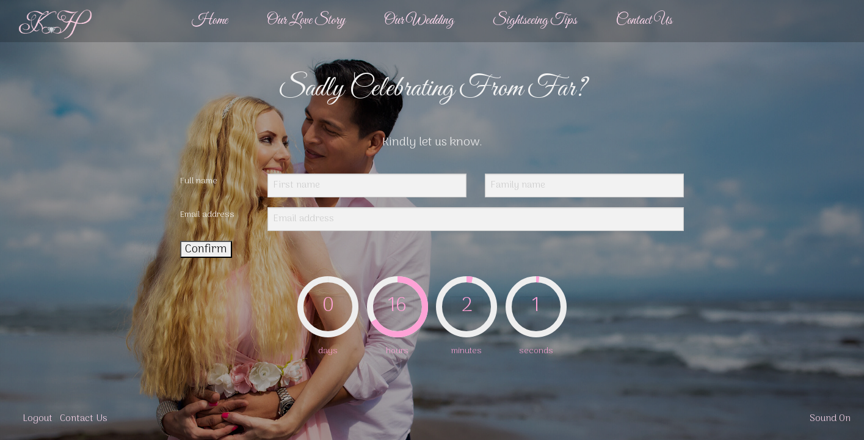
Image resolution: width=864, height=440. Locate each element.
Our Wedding (419, 21)
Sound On (830, 419)
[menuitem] (209, 21)
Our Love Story (306, 21)
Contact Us (644, 21)
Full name (198, 181)
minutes (466, 351)
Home (210, 21)
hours (397, 351)
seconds (536, 351)
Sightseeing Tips (535, 21)
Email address (207, 215)
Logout (38, 419)
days (328, 351)
